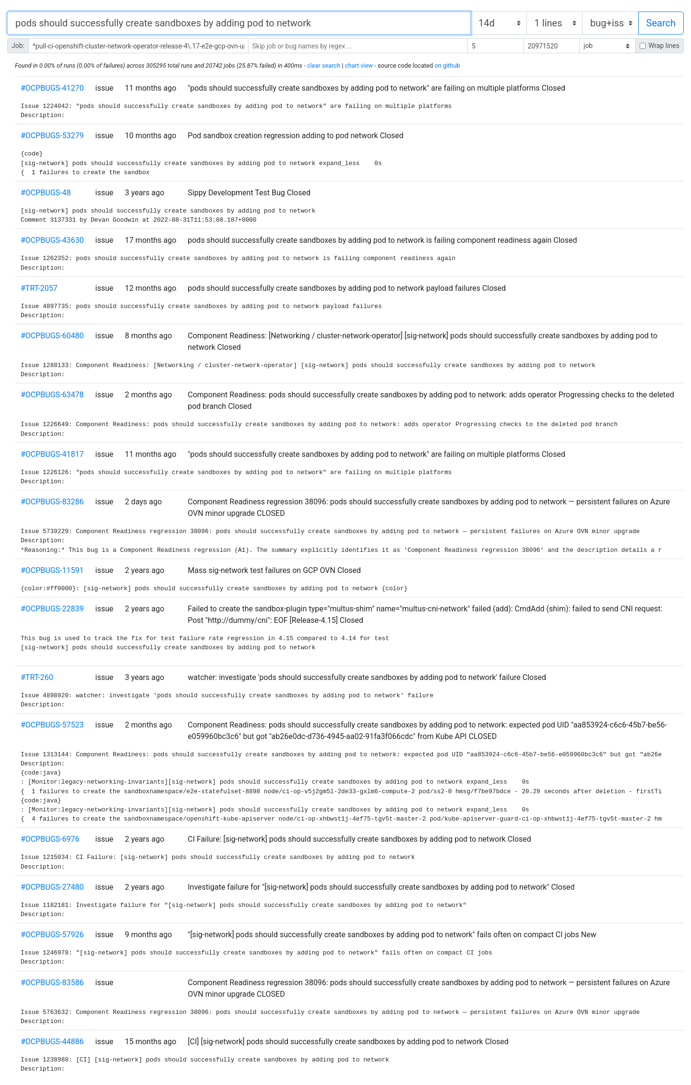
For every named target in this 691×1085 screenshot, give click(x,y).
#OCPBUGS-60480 (52, 335)
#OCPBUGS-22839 (52, 608)
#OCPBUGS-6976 (50, 839)
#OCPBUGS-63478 (52, 394)
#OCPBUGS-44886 (52, 1041)
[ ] (607, 45)
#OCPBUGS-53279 (52, 135)
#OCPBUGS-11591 (52, 570)
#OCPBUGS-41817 (52, 454)
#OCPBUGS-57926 (52, 934)
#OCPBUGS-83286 (52, 501)
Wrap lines (663, 45)
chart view (359, 65)
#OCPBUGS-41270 (52, 88)
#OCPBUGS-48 (46, 192)
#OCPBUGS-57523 (52, 724)
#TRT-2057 (39, 288)
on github (447, 65)
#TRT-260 (37, 677)
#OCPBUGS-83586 (52, 982)
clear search (323, 65)
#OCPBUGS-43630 (52, 240)
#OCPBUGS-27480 (52, 887)
